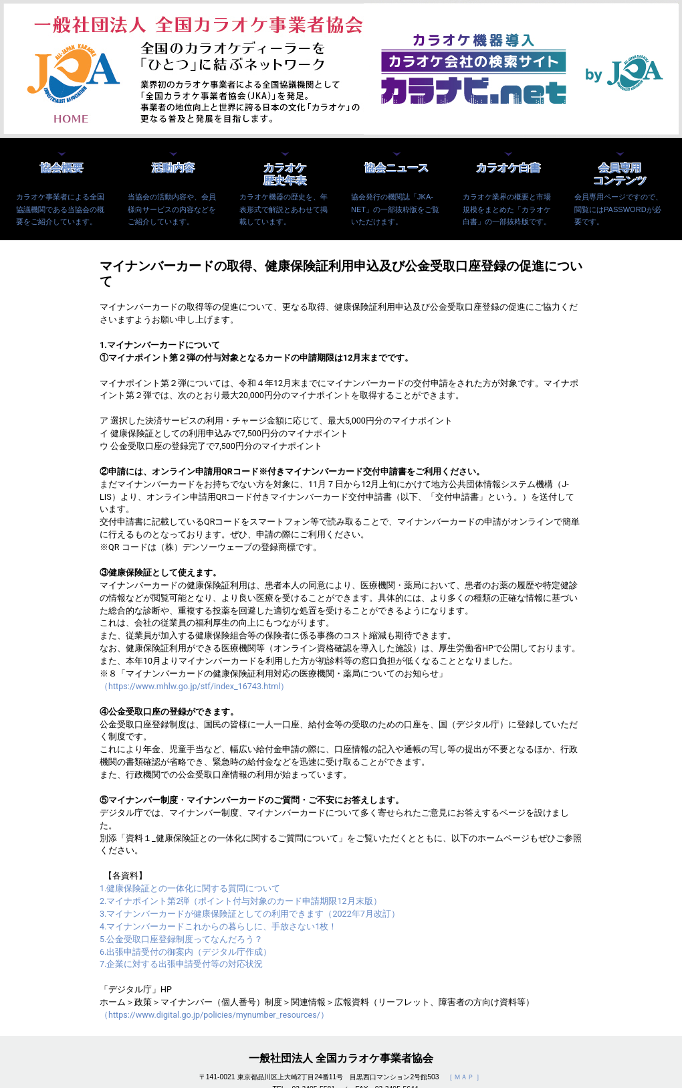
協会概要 (61, 168)
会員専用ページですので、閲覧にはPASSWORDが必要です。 (618, 209)
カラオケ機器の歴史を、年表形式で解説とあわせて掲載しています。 (283, 209)
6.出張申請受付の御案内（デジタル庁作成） (185, 952)
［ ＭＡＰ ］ (464, 1077)
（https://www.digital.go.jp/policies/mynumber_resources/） (214, 1015)
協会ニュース (396, 168)
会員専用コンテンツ (620, 174)
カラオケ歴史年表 (284, 174)
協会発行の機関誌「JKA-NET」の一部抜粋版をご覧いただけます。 (395, 209)
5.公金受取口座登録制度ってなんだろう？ (181, 939)
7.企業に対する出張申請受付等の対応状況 (181, 964)
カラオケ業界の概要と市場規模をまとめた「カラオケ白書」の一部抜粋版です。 (507, 209)
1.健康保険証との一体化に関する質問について (190, 888)
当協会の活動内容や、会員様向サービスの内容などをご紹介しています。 (172, 209)
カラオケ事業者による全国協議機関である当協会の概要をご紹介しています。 (60, 209)
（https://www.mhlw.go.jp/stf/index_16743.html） (194, 686)
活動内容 (173, 168)
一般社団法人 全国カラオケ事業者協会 (341, 1058)
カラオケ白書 (508, 168)
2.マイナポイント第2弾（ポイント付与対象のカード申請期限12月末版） (241, 901)
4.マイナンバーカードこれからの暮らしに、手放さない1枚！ (218, 926)
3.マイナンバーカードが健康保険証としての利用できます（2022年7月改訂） (250, 914)
